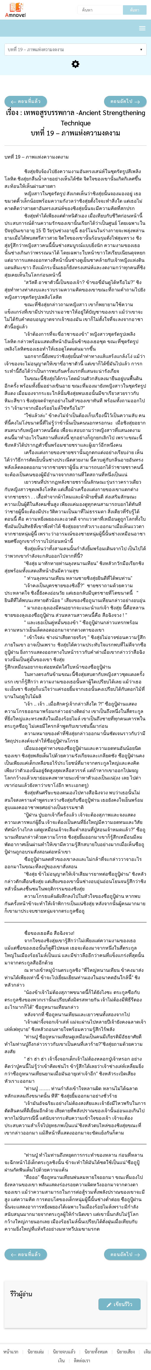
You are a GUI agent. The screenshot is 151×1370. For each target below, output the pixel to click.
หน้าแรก (10, 1351)
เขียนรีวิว (119, 1304)
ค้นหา (134, 9)
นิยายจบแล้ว (64, 1351)
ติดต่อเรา (82, 1360)
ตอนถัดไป (125, 101)
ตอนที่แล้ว (26, 101)
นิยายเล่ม (35, 1351)
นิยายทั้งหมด (96, 1351)
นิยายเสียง (126, 1351)
